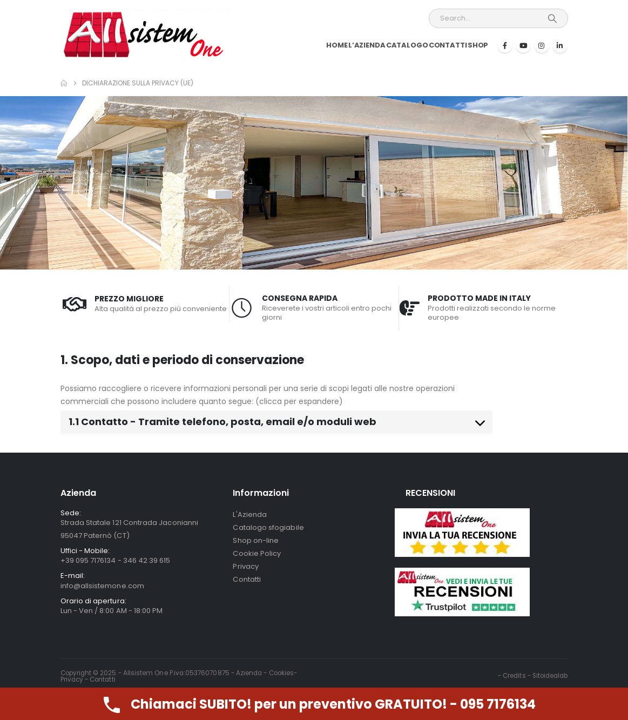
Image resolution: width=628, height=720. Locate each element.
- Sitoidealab (548, 675)
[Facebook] (504, 45)
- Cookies (279, 673)
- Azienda (247, 673)
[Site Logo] (145, 35)
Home (337, 45)
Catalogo (407, 45)
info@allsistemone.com (102, 586)
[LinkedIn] (560, 45)
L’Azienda (367, 45)
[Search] (552, 18)
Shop (478, 45)
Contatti (448, 45)
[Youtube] (523, 45)
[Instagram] (541, 45)
